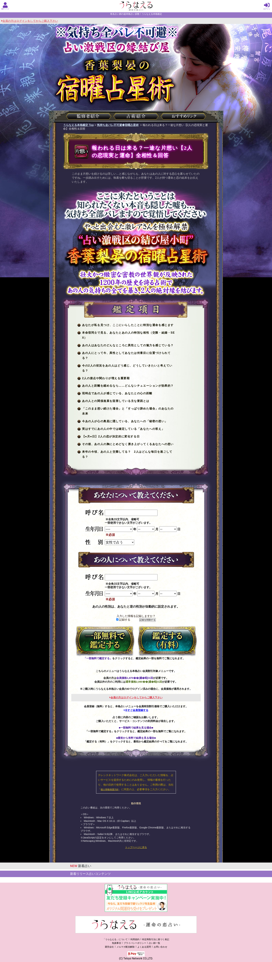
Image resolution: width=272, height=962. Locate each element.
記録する (123, 619)
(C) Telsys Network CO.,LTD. (136, 958)
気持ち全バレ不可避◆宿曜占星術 (118, 125)
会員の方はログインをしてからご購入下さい (29, 21)
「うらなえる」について (115, 939)
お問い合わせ (160, 947)
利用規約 (134, 939)
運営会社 (109, 947)
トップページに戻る (136, 847)
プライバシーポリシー (135, 943)
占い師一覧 (154, 943)
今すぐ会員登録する (136, 710)
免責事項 (116, 943)
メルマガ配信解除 (126, 947)
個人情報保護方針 (110, 789)
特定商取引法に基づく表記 (155, 939)
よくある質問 (144, 947)
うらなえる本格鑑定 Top (78, 125)
